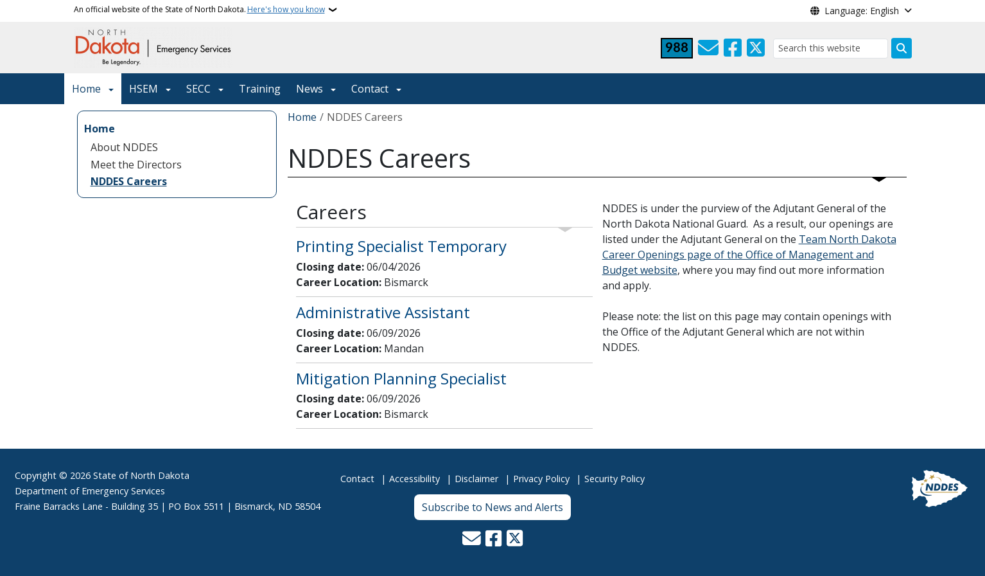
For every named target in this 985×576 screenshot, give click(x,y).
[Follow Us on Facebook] (733, 48)
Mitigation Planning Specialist (401, 378)
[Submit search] (901, 48)
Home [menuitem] (99, 129)
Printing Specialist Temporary (401, 245)
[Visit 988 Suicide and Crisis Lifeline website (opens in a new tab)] (677, 48)
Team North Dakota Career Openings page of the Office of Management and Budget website (749, 254)
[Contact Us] (708, 48)
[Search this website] (830, 49)
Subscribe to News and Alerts (492, 507)
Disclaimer (476, 479)
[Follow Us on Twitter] (756, 48)
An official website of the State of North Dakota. (199, 9)
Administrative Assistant (383, 312)
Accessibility (414, 479)
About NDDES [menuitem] (124, 147)
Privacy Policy (541, 479)
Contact (357, 479)
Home (86, 89)
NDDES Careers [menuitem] (129, 181)
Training (260, 89)
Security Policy (614, 479)
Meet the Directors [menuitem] (136, 165)
